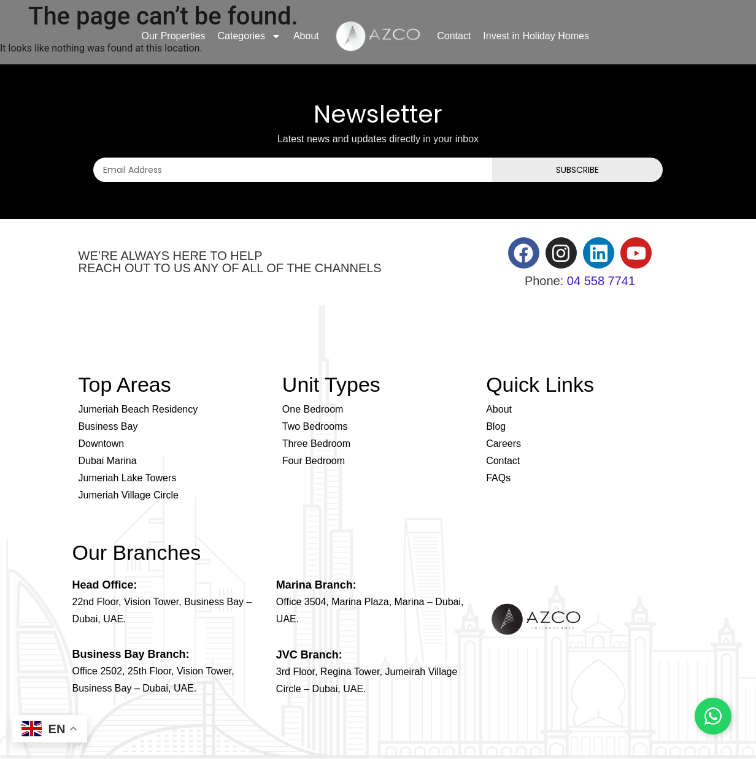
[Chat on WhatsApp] (713, 716)
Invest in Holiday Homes (536, 36)
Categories (249, 36)
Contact (454, 36)
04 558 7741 (601, 281)
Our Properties (174, 36)
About (306, 36)
